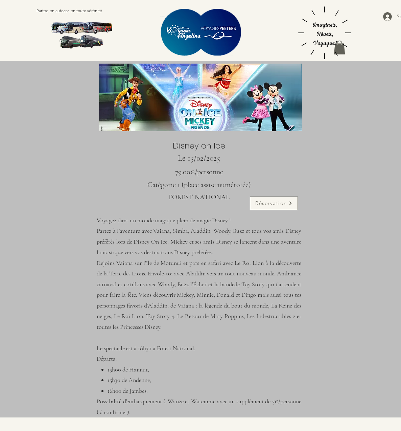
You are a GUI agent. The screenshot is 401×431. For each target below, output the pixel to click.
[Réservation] (274, 203)
